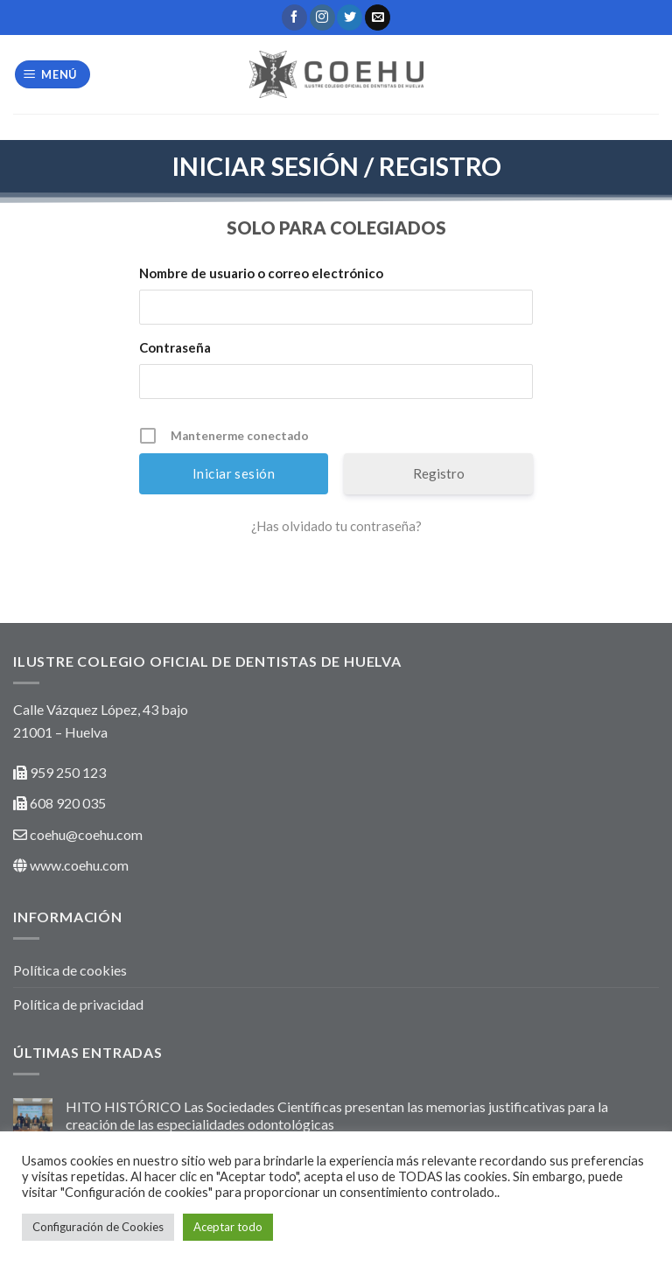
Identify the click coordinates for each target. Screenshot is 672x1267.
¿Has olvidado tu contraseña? (336, 526)
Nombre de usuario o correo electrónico (261, 273)
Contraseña (175, 347)
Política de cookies (70, 970)
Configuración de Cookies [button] (98, 1227)
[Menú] (53, 74)
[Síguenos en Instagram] (322, 17)
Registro (439, 473)
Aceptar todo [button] (227, 1227)
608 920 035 (66, 802)
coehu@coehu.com (86, 834)
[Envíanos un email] (377, 17)
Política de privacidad (78, 1004)
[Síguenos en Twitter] (349, 17)
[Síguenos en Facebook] (294, 17)
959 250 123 (68, 772)
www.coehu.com (79, 865)
